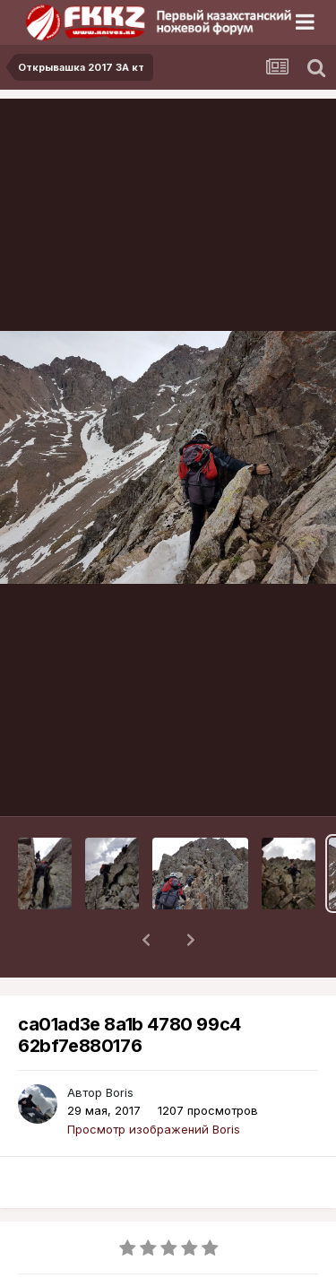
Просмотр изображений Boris (153, 1082)
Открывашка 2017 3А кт (115, 1267)
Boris (120, 1046)
